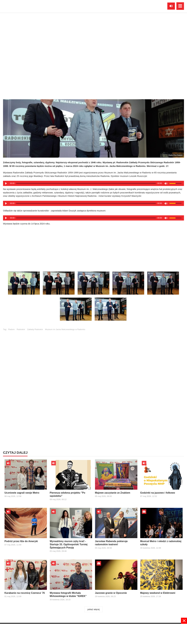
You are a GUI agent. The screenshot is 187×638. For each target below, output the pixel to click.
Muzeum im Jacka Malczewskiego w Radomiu (65, 329)
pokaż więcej (93, 609)
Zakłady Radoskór (35, 329)
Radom (11, 329)
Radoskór (21, 329)
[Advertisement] (93, 247)
